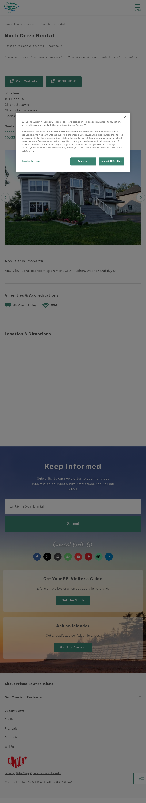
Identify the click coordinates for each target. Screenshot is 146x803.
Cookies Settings (31, 161)
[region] (73, 142)
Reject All (83, 161)
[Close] (125, 117)
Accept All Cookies (111, 161)
